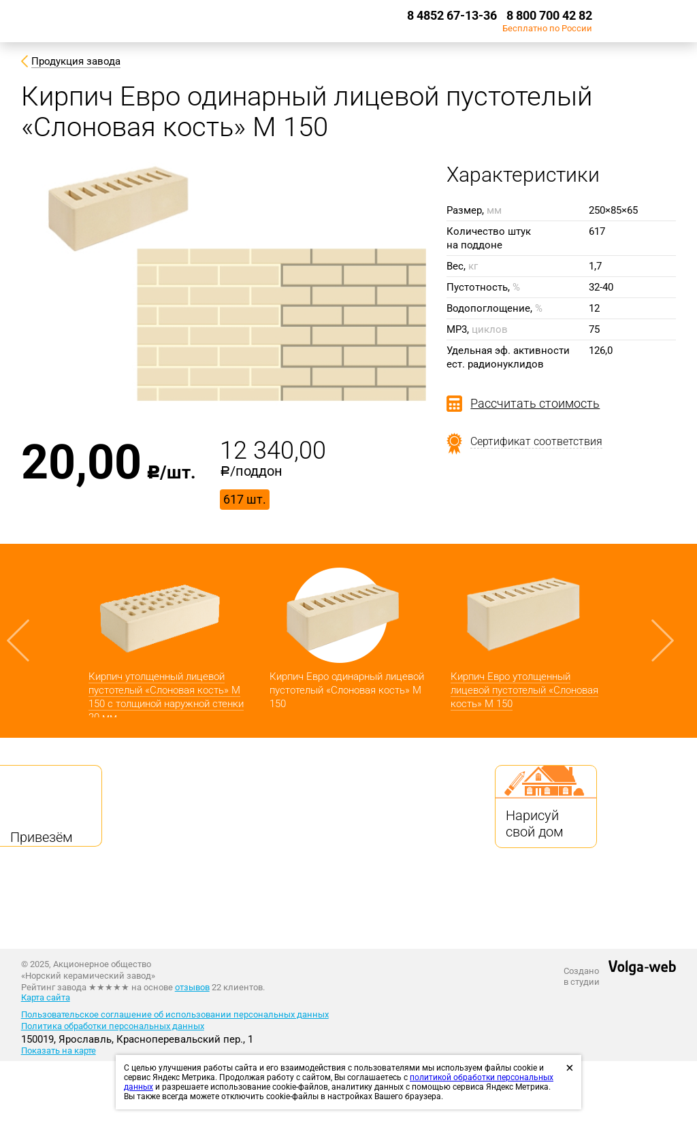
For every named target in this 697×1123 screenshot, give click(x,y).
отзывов (192, 987)
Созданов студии (582, 976)
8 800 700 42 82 (549, 15)
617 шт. (244, 499)
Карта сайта (45, 997)
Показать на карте (58, 1050)
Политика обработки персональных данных (112, 1026)
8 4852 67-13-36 (452, 15)
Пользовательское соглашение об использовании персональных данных (175, 1014)
